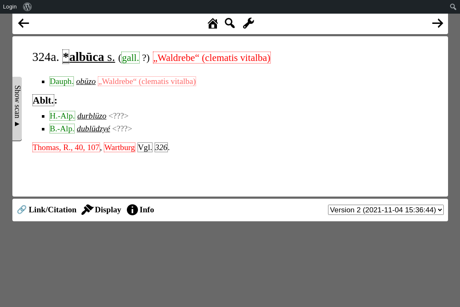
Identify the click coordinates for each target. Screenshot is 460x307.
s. (88, 56)
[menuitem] (27, 7)
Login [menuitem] (10, 6)
